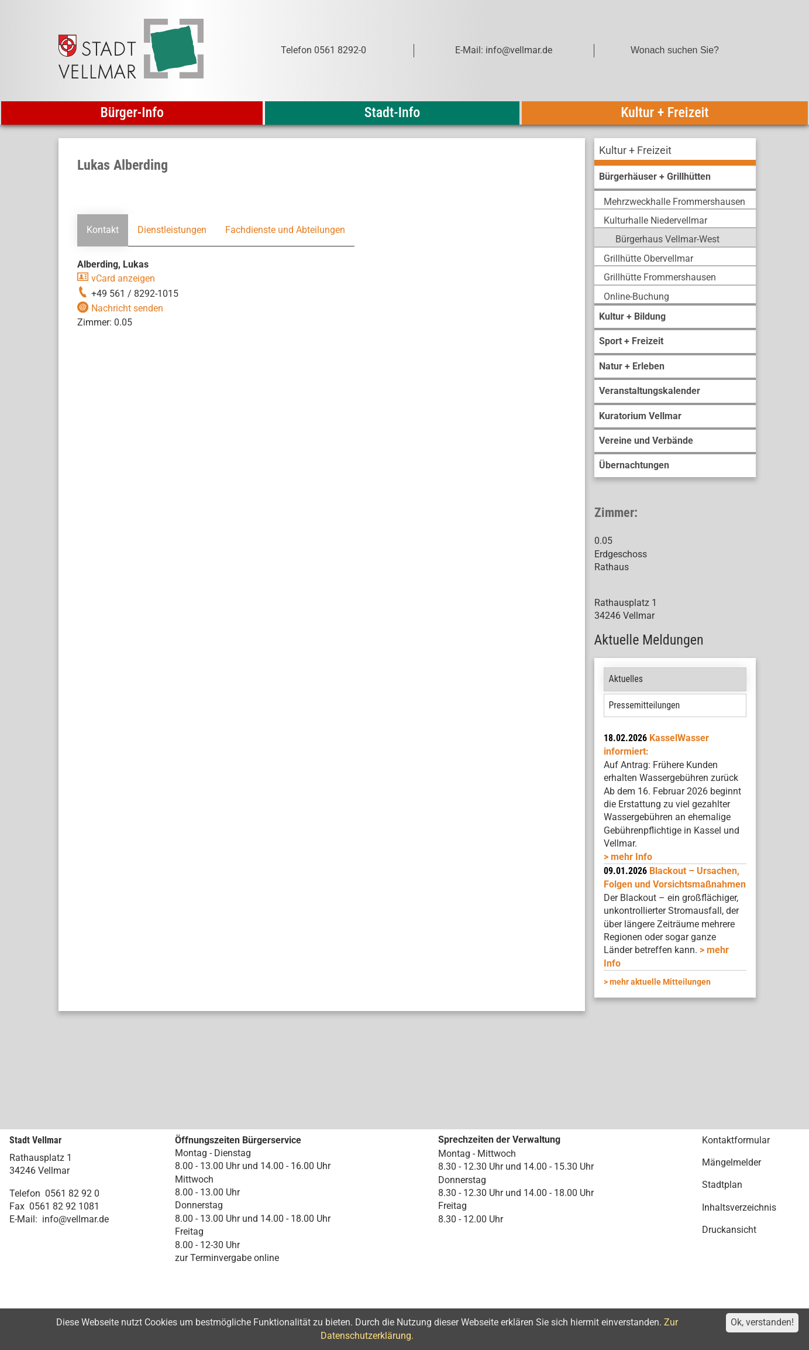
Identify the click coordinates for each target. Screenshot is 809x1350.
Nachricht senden (127, 308)
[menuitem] (675, 152)
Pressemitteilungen (644, 705)
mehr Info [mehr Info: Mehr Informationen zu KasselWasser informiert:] (631, 856)
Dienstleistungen (171, 229)
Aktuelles (626, 678)
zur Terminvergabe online (227, 1257)
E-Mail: (23, 1219)
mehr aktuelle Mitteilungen (660, 981)
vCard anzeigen (123, 278)
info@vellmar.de (75, 1219)
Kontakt (103, 229)
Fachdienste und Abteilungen (285, 229)
